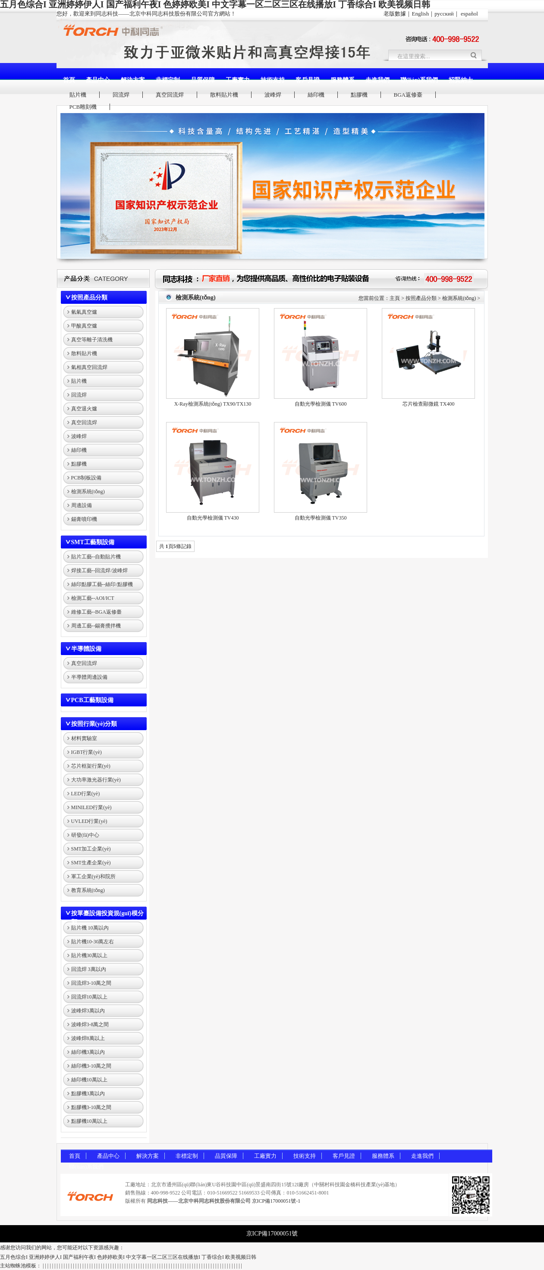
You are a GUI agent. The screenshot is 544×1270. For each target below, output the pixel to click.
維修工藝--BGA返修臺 (96, 612)
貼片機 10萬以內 (90, 928)
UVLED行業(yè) (89, 821)
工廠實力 (238, 80)
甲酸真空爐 (84, 326)
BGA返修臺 (408, 94)
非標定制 (168, 80)
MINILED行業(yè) (91, 807)
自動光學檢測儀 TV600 (321, 404)
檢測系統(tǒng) (88, 491)
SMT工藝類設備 (92, 542)
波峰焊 (272, 94)
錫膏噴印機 (84, 519)
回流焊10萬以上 (89, 997)
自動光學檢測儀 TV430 (213, 518)
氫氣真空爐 (84, 312)
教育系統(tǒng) (88, 890)
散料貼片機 (224, 94)
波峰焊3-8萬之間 (90, 1024)
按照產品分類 (89, 297)
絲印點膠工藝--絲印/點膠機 (102, 584)
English (420, 13)
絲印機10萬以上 (89, 1080)
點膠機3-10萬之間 (91, 1107)
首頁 (69, 80)
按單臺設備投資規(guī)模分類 (107, 917)
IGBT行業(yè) (86, 752)
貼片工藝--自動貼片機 (96, 557)
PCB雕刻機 (83, 107)
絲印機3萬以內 (88, 1052)
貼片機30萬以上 (89, 955)
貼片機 (77, 94)
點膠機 (359, 94)
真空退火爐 (84, 409)
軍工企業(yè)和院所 (93, 876)
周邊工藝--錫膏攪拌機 (96, 626)
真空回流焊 (170, 94)
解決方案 (133, 80)
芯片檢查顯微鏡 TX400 (428, 404)
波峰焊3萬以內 (88, 1011)
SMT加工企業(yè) (91, 849)
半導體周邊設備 (89, 677)
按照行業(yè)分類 (94, 724)
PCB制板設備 (86, 478)
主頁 (395, 298)
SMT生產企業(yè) (91, 863)
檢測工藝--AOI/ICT (92, 598)
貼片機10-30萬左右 (92, 942)
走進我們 (377, 80)
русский (444, 13)
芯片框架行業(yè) (90, 766)
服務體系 (342, 80)
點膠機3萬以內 (88, 1093)
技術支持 (273, 80)
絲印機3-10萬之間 (91, 1066)
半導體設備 (86, 649)
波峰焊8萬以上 (88, 1038)
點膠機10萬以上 (89, 1121)
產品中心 (98, 80)
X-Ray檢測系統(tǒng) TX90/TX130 (213, 404)
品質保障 (203, 80)
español (469, 13)
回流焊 (121, 94)
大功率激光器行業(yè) (96, 780)
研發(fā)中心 (85, 835)
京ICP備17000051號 (272, 1233)
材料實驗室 (84, 738)
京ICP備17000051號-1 (276, 1201)
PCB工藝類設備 (92, 700)
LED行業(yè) (85, 794)
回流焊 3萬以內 (88, 969)
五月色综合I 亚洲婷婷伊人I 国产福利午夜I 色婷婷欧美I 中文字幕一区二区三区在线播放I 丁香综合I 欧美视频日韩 (128, 1257)
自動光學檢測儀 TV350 (321, 518)
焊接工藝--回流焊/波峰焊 (99, 570)
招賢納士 (461, 80)
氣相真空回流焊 (89, 367)
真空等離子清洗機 (92, 340)
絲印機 (316, 94)
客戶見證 (308, 80)
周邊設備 (81, 505)
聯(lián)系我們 (419, 80)
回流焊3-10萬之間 (91, 983)
